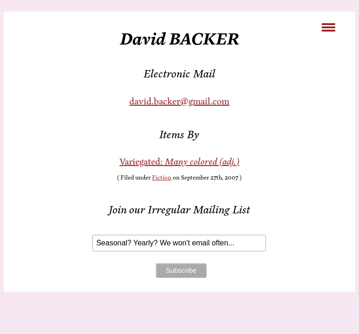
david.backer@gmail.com (179, 101)
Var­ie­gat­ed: (179, 161)
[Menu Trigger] (328, 26)
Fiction (161, 177)
